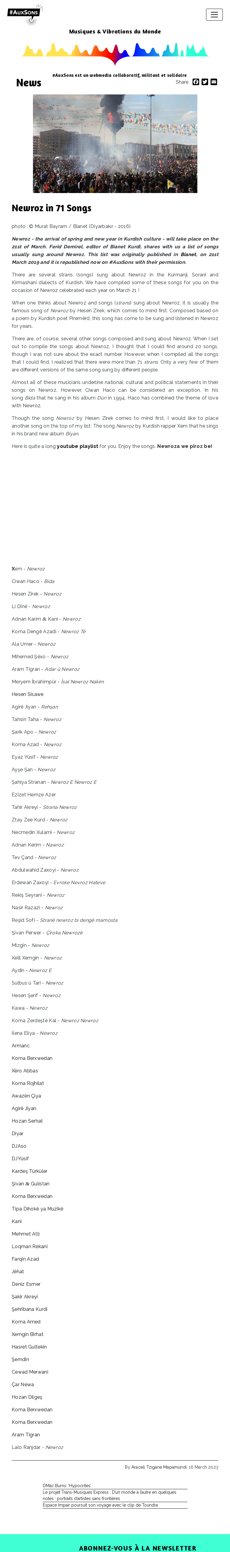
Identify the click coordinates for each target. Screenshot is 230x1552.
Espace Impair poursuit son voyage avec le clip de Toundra (100, 1505)
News (28, 82)
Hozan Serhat (27, 1121)
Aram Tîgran (26, 1435)
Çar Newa (23, 1384)
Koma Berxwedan (32, 1058)
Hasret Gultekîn (29, 1347)
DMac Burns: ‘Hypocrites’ (67, 1485)
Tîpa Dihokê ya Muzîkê (37, 1209)
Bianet (188, 254)
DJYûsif (20, 1158)
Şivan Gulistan (31, 1184)
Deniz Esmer (26, 1284)
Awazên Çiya (26, 1096)
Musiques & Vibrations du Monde (115, 31)
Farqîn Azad (25, 1259)
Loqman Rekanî (30, 1246)
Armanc (21, 1046)
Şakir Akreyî (25, 1297)
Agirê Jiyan (24, 1108)
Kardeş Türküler (30, 1171)
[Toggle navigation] (214, 15)
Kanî (17, 1221)
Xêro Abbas (25, 1071)
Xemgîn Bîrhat (27, 1334)
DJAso (19, 1146)
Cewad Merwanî (30, 1372)
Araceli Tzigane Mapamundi (159, 1467)
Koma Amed (26, 1322)
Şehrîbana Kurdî (30, 1309)
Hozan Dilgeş (27, 1397)
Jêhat (18, 1271)
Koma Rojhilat (28, 1083)
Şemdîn (20, 1359)
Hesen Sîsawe (28, 694)
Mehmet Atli (26, 1234)
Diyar (18, 1133)
